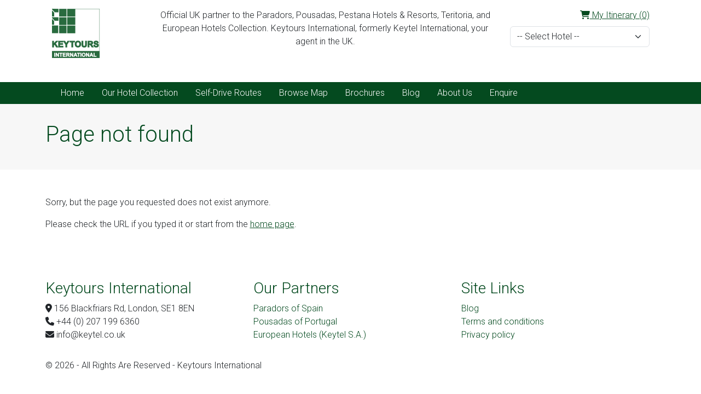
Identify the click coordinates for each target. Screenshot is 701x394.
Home (72, 93)
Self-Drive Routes (228, 93)
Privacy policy (488, 334)
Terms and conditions (502, 321)
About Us (454, 93)
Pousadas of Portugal (295, 321)
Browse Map (303, 93)
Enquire (504, 93)
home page (272, 224)
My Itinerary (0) (615, 15)
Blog (411, 93)
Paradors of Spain (288, 308)
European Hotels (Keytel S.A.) (309, 334)
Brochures (365, 93)
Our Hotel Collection (140, 93)
